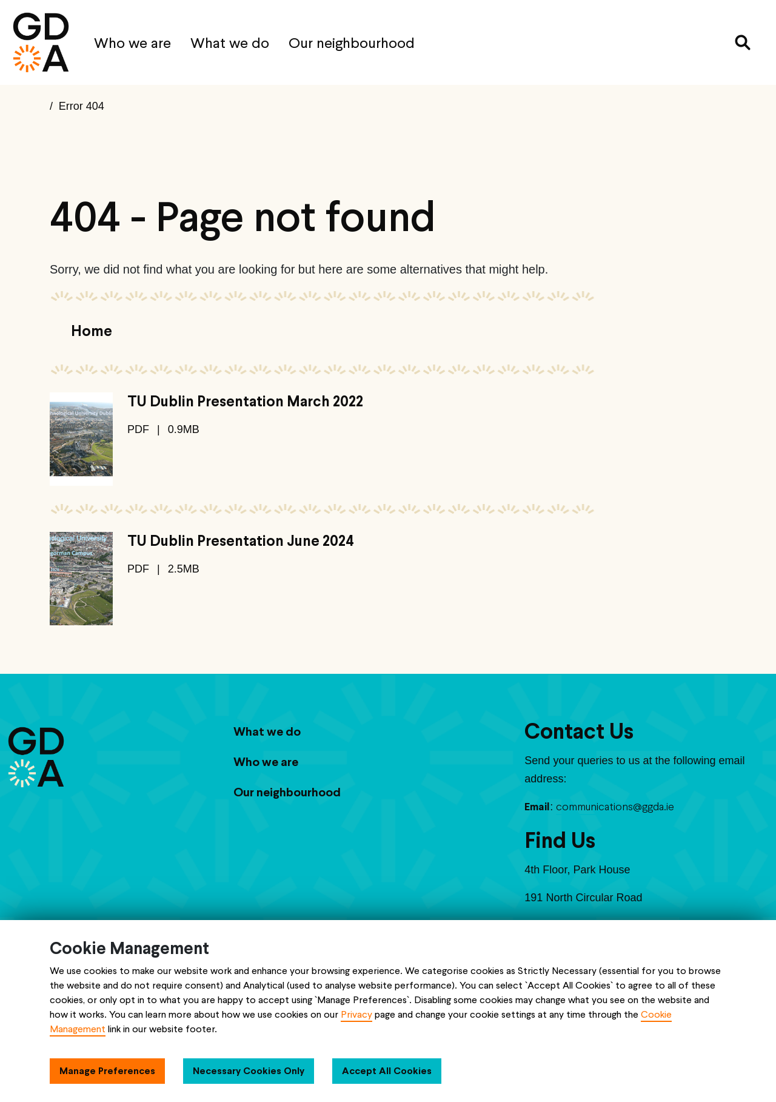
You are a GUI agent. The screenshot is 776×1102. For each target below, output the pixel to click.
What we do (229, 43)
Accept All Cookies (387, 1070)
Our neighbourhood (352, 43)
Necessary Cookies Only (248, 1070)
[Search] (742, 42)
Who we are (132, 43)
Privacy (356, 1014)
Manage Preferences (107, 1070)
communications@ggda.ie (615, 806)
